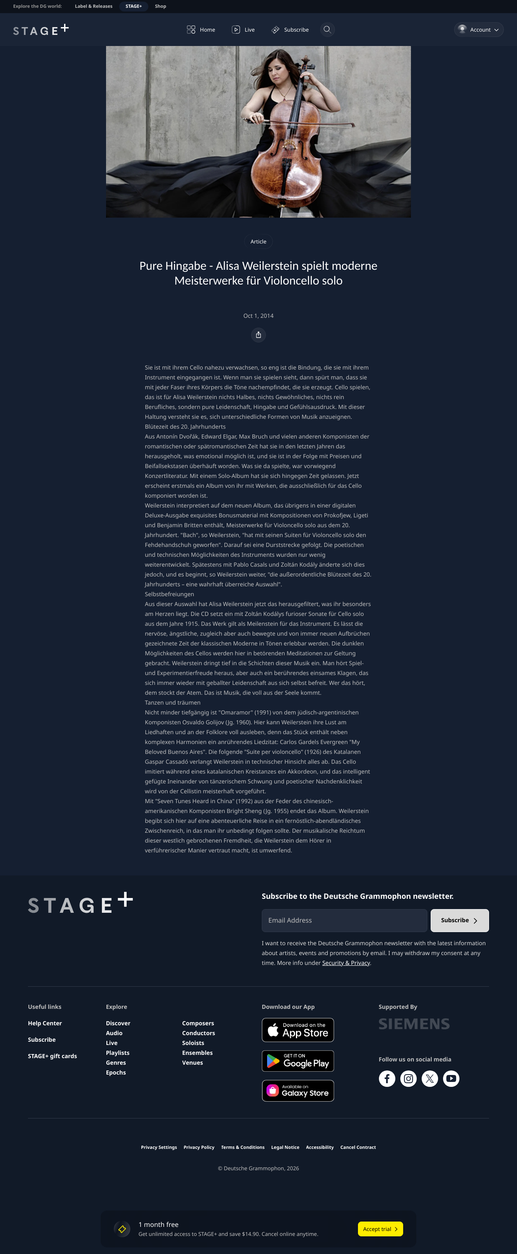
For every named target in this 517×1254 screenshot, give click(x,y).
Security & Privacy (346, 963)
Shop (160, 6)
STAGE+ (134, 6)
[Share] (258, 335)
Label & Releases (94, 6)
